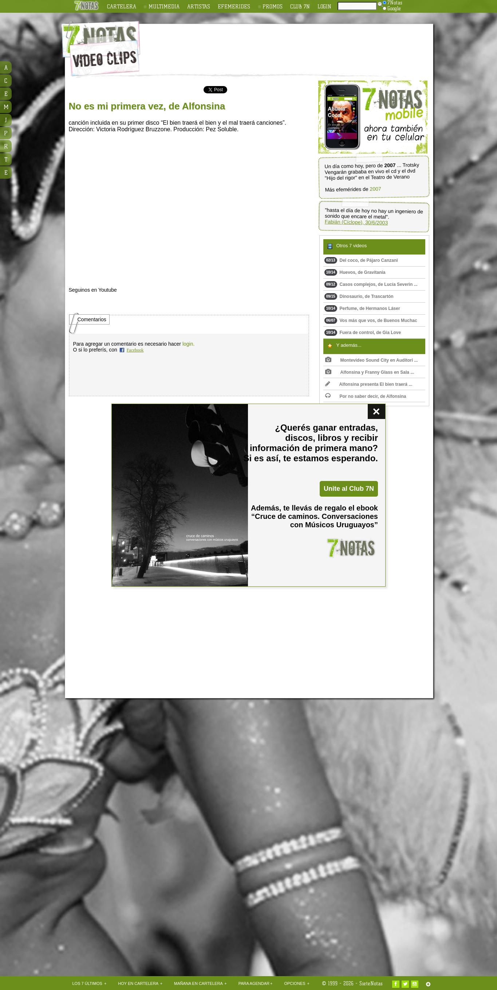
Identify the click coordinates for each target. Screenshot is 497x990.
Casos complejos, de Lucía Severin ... (371, 284)
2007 (375, 189)
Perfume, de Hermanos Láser (362, 308)
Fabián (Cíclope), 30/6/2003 (356, 222)
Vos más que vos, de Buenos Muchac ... (370, 322)
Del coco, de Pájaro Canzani (361, 260)
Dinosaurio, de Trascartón (359, 296)
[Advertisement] (296, 44)
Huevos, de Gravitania (355, 272)
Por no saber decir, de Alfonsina (365, 396)
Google (392, 8)
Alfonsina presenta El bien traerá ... (369, 384)
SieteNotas (371, 983)
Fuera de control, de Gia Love (362, 332)
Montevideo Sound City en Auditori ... (371, 360)
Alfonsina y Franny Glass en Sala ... (369, 372)
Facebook (135, 350)
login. (188, 344)
